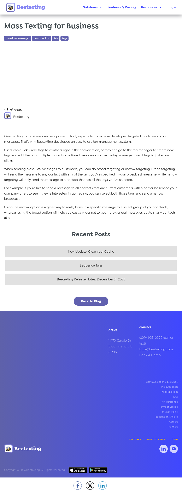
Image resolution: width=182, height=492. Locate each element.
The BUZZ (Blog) (169, 386)
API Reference (170, 401)
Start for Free (156, 439)
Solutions (92, 7)
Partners (173, 426)
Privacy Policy (170, 411)
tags (64, 38)
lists (56, 38)
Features (135, 439)
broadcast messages (17, 38)
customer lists (41, 38)
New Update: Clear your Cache (91, 251)
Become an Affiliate (166, 416)
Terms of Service (168, 406)
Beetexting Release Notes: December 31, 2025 (91, 279)
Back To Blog (91, 301)
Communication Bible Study (162, 382)
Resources (151, 7)
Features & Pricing (121, 7)
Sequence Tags (91, 265)
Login (172, 7)
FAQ (175, 396)
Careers (173, 421)
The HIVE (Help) (169, 391)
